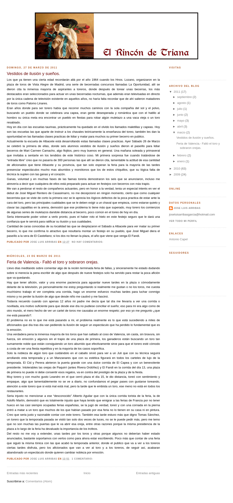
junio (180, 114)
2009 (177, 174)
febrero (182, 155)
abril (180, 126)
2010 (177, 168)
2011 (177, 91)
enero (181, 161)
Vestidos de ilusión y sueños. (33, 73)
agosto (182, 103)
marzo (181, 132)
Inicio (87, 473)
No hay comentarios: (88, 242)
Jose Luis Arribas (187, 208)
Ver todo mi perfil (183, 221)
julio (180, 108)
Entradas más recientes (22, 473)
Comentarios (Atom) (38, 481)
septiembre (185, 97)
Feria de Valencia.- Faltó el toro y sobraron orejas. (53, 262)
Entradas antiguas (148, 473)
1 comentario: (83, 459)
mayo (181, 120)
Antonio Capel (178, 239)
